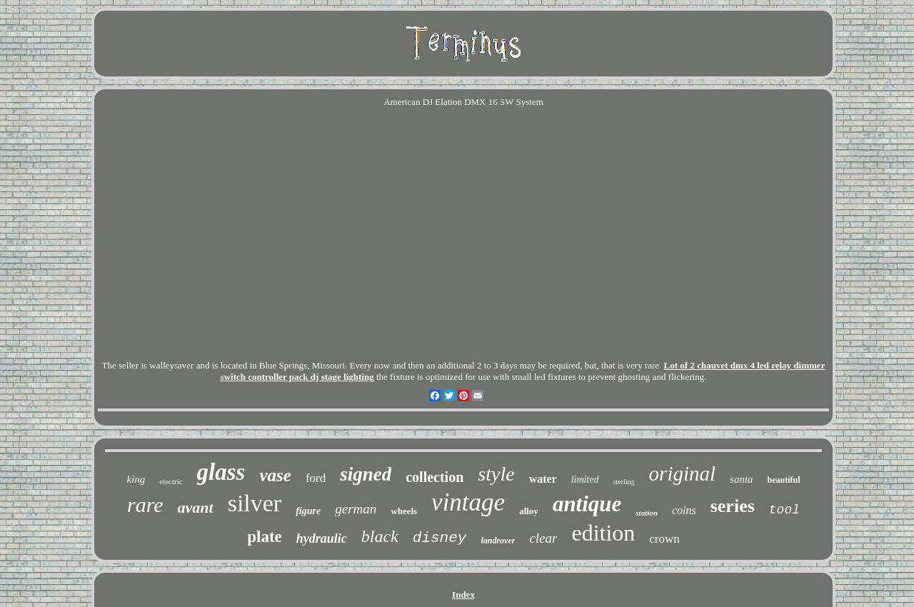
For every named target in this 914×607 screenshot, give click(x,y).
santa (741, 479)
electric (170, 481)
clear (543, 538)
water (543, 479)
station (647, 512)
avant (196, 507)
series (732, 506)
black (379, 536)
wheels (404, 511)
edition (603, 533)
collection (434, 477)
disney (440, 538)
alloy (528, 511)
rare (145, 504)
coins (684, 510)
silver (255, 503)
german (355, 508)
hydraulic (321, 538)
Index (463, 594)
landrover (498, 541)
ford (316, 478)
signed (365, 474)
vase (275, 475)
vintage (468, 502)
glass (221, 472)
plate (264, 537)
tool (784, 510)
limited (585, 479)
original (682, 473)
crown (664, 539)
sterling (624, 482)
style (496, 474)
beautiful (784, 480)
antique (587, 503)
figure (308, 511)
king (135, 479)
